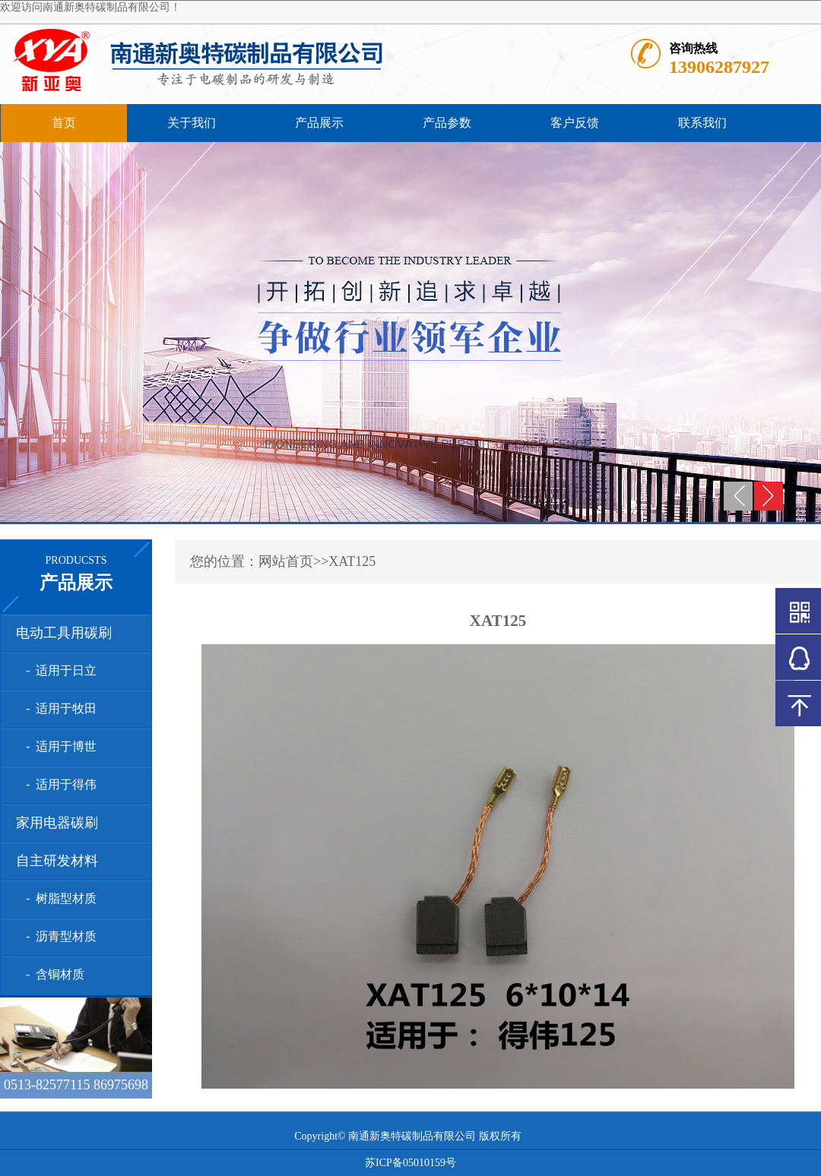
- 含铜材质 (52, 974)
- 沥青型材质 (58, 936)
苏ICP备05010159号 (410, 1162)
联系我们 (702, 122)
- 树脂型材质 (58, 898)
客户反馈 (574, 122)
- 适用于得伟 (58, 784)
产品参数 (447, 122)
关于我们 (191, 122)
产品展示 (319, 122)
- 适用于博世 (58, 746)
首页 (64, 122)
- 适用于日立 (58, 670)
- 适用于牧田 (58, 708)
